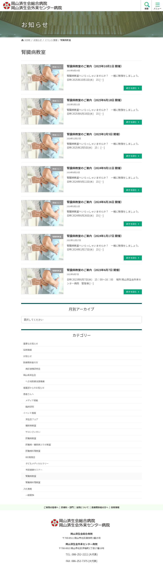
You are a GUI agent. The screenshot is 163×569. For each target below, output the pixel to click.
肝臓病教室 (31, 438)
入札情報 (27, 488)
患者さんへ (28, 394)
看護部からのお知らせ (33, 387)
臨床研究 (30, 406)
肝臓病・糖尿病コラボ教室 (38, 444)
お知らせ (27, 356)
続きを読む (131, 88)
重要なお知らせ (30, 343)
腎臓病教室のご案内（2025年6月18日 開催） (95, 100)
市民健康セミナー (34, 469)
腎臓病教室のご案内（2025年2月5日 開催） (94, 134)
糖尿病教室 (31, 425)
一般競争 (30, 495)
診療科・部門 (67, 507)
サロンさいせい (33, 431)
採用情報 (27, 349)
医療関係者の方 (30, 362)
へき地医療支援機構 (35, 381)
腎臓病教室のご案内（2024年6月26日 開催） (95, 202)
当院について (82, 507)
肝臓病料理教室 (33, 450)
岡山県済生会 (29, 375)
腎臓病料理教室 (33, 482)
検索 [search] (146, 8)
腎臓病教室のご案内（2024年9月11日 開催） (95, 168)
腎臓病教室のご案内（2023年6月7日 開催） (94, 270)
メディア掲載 (32, 400)
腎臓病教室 (31, 476)
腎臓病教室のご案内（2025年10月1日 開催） (95, 66)
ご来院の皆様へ (51, 507)
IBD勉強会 (30, 457)
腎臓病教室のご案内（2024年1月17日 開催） (95, 236)
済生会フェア (32, 419)
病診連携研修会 (33, 368)
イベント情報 (29, 413)
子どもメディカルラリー (37, 463)
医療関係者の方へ (99, 507)
